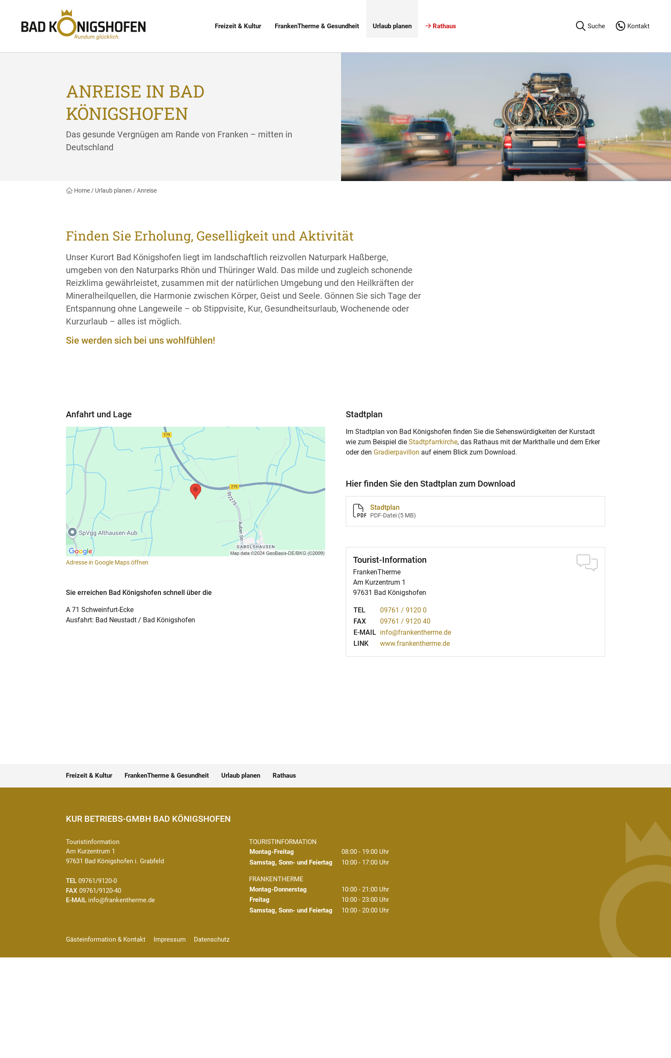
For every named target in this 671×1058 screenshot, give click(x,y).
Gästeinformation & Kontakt (105, 939)
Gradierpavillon (396, 452)
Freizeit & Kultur (238, 26)
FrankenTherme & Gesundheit (317, 26)
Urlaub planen (392, 26)
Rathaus (440, 26)
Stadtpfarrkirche (433, 442)
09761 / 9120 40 (405, 621)
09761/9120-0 (97, 881)
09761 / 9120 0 (403, 610)
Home (78, 190)
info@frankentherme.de (415, 632)
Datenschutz (211, 939)
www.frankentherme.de (415, 643)
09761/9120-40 (100, 891)
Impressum (170, 939)
